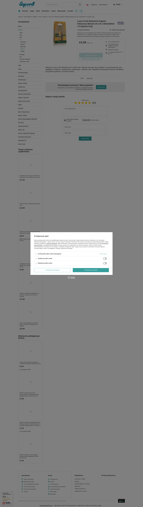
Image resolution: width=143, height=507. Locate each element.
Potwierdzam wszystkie (90, 270)
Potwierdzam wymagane (53, 270)
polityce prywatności (52, 243)
